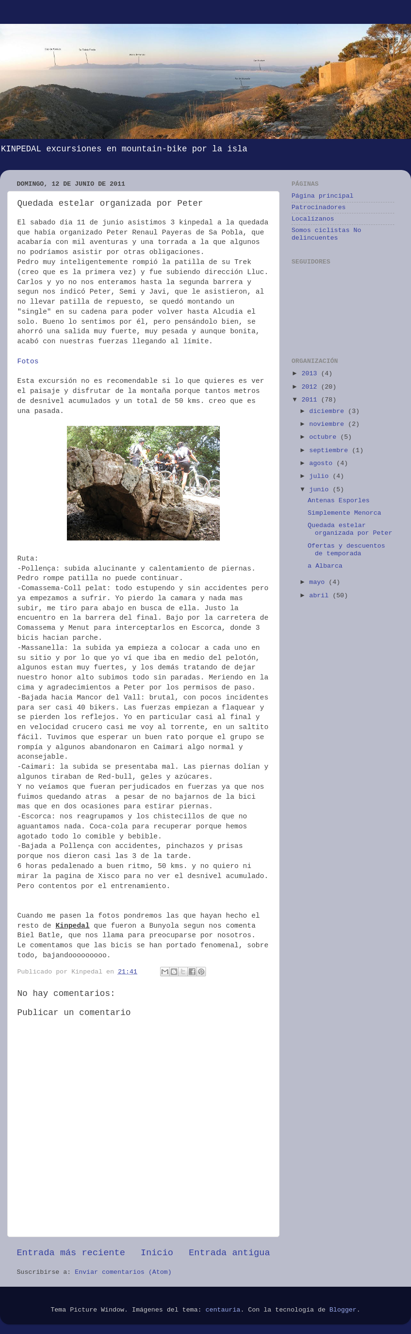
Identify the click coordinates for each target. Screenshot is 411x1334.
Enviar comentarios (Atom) (123, 1272)
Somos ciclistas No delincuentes (326, 234)
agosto (322, 463)
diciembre (328, 411)
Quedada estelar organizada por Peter (350, 529)
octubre (324, 437)
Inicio (157, 1253)
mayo (319, 582)
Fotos (28, 361)
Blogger (343, 1309)
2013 (311, 373)
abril (321, 595)
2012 (311, 387)
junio (321, 489)
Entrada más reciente (71, 1253)
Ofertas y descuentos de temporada (346, 549)
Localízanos (313, 218)
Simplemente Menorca (344, 513)
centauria (223, 1309)
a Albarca (325, 566)
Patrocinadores (319, 207)
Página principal (323, 196)
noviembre (328, 424)
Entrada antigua (229, 1253)
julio (321, 476)
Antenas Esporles (339, 500)
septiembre (330, 450)
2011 (311, 399)
